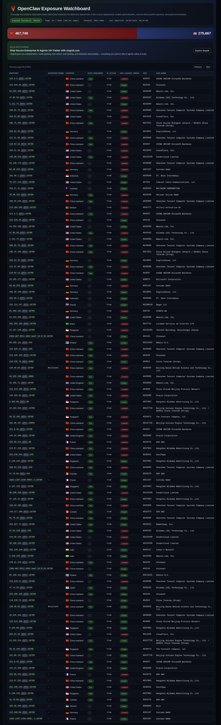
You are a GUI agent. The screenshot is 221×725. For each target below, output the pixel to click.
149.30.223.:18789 (22, 157)
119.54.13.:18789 (21, 144)
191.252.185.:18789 (22, 324)
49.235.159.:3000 (21, 376)
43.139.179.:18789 (22, 163)
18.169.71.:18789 (21, 383)
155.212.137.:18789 (22, 305)
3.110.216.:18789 (21, 556)
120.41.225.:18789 (22, 562)
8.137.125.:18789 (21, 486)
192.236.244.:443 (21, 455)
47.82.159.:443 (20, 531)
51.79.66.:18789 (20, 700)
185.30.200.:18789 (22, 706)
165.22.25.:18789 (21, 131)
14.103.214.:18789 (22, 408)
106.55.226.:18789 (22, 201)
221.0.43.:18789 (20, 429)
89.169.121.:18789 (22, 575)
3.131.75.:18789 (20, 104)
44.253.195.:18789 (22, 91)
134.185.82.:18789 (22, 395)
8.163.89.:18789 (20, 628)
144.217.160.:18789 (22, 512)
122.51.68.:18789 (21, 138)
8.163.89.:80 (19, 402)
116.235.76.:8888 (21, 361)
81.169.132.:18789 (22, 311)
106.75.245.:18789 (22, 123)
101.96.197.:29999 (22, 423)
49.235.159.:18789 (22, 615)
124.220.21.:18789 (22, 581)
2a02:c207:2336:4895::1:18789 (25, 480)
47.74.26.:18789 (20, 588)
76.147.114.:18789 (22, 182)
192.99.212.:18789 (22, 674)
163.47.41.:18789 (21, 188)
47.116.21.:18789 (21, 499)
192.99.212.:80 (20, 442)
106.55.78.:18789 (21, 110)
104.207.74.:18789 (22, 524)
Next (208, 67)
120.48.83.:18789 (21, 368)
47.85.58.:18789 (20, 97)
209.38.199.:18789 (22, 292)
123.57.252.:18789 (22, 448)
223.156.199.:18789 (22, 355)
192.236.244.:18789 (22, 687)
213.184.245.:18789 (22, 207)
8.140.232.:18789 (21, 461)
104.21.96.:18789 (21, 116)
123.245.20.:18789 (22, 85)
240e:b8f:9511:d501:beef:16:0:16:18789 (31, 336)
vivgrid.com (73, 50)
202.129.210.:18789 (22, 550)
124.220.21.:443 (20, 349)
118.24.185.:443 (20, 505)
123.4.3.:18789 (20, 79)
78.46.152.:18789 (21, 195)
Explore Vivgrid (202, 50)
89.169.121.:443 (20, 342)
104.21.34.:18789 (21, 634)
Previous (198, 67)
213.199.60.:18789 (22, 712)
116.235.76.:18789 (22, 600)
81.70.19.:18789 (20, 518)
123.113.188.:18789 (22, 389)
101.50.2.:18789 (20, 176)
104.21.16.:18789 (21, 150)
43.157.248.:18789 (22, 330)
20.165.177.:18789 (22, 279)
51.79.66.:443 (19, 474)
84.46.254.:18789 (21, 169)
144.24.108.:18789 (22, 435)
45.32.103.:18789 (21, 417)
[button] (110, 33)
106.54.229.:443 (20, 467)
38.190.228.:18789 (22, 493)
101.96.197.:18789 (22, 655)
